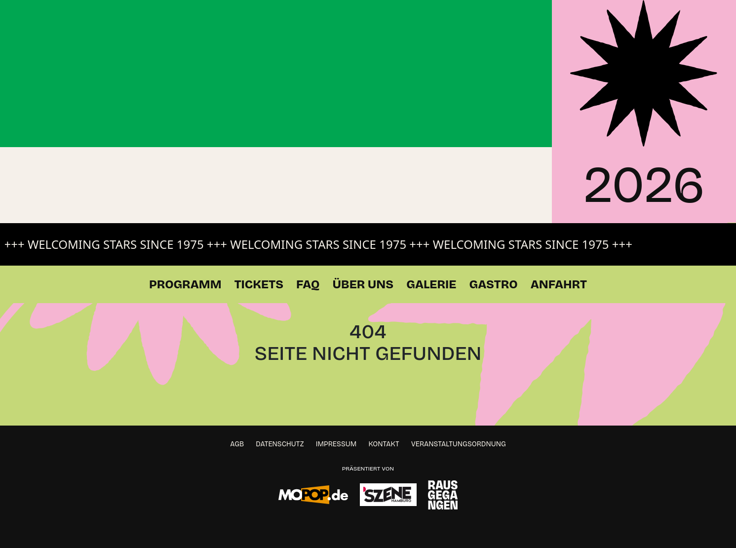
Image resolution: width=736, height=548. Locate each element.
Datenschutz (280, 444)
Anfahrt (559, 284)
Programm (185, 284)
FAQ (307, 284)
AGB (237, 444)
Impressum (336, 444)
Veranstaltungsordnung (458, 444)
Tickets (258, 284)
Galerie (431, 284)
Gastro (493, 284)
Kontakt (384, 444)
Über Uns (363, 284)
